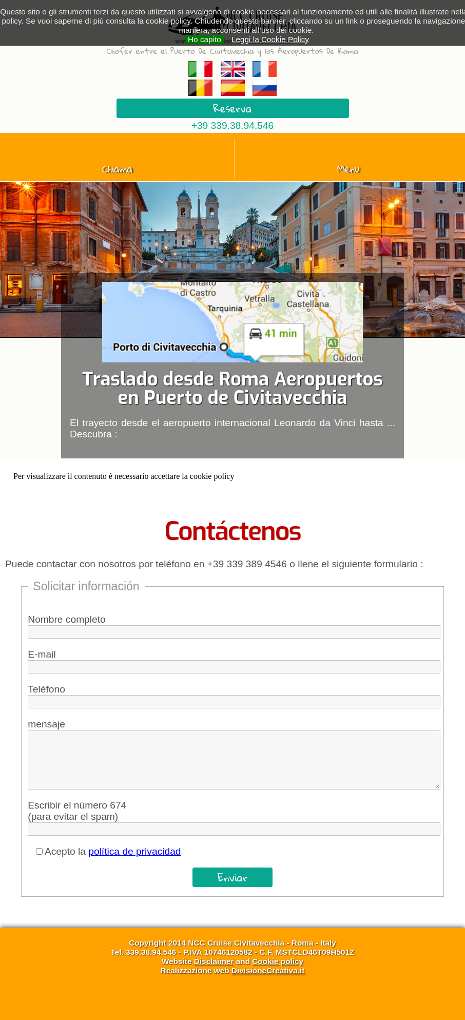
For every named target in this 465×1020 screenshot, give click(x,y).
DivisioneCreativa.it (268, 970)
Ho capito (204, 39)
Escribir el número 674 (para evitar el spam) (77, 811)
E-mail (41, 654)
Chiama (117, 169)
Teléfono (46, 689)
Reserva (233, 108)
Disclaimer (214, 961)
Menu (348, 169)
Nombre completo (66, 619)
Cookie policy (277, 961)
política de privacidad (134, 851)
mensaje (46, 724)
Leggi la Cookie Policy (270, 39)
